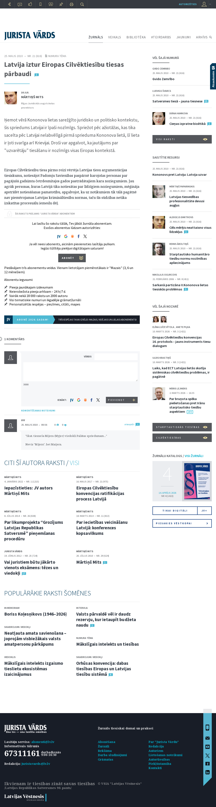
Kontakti (155, 768)
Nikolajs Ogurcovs (164, 274)
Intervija (82, 607)
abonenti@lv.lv (42, 742)
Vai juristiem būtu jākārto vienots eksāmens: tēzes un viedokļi (31, 567)
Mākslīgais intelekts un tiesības (107, 644)
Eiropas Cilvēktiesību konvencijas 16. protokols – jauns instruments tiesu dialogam (181, 341)
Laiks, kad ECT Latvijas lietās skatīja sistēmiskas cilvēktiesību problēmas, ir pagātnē (181, 372)
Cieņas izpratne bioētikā (187, 123)
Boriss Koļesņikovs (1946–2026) (35, 614)
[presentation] (117, 388)
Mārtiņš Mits (32, 97)
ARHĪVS (202, 37)
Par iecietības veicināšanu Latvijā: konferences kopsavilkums (102, 527)
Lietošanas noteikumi (165, 755)
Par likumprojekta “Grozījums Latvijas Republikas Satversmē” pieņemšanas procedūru (33, 530)
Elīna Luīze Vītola (163, 327)
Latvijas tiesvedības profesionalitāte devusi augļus (186, 201)
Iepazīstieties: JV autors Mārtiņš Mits (28, 490)
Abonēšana (106, 742)
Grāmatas (106, 759)
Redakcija (156, 746)
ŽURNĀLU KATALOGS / (177, 456)
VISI (74, 463)
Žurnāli (103, 746)
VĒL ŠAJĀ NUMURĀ (165, 58)
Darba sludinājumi (112, 755)
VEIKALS (114, 37)
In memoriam (11, 607)
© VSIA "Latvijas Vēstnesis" (120, 784)
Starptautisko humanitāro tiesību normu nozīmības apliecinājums (189, 258)
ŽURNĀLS (96, 37)
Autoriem (155, 751)
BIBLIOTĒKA (136, 37)
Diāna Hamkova (178, 113)
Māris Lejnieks (178, 388)
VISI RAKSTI (182, 139)
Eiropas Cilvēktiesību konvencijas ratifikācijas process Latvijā (100, 493)
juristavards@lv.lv (36, 764)
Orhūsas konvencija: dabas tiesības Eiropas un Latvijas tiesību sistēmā (103, 668)
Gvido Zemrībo (163, 79)
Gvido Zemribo (161, 68)
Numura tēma (57, 56)
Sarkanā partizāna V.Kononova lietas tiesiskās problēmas (180, 287)
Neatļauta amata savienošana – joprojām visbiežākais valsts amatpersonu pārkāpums (35, 638)
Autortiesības (159, 759)
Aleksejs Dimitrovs (181, 217)
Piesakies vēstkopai (182, 523)
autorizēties (188, 4)
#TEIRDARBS (161, 37)
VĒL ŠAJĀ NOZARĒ (165, 306)
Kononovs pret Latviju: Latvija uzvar (179, 174)
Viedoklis (10, 657)
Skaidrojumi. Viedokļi (17, 627)
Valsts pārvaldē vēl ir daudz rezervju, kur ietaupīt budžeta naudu (106, 619)
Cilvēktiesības (182, 437)
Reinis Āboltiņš (178, 243)
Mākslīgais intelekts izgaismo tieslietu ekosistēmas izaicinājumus (33, 668)
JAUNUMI (183, 37)
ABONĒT (68, 257)
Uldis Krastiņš (161, 357)
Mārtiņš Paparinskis (182, 186)
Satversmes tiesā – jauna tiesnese (177, 101)
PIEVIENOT (116, 400)
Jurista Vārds (13, 551)
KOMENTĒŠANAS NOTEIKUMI (38, 410)
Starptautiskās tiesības (182, 427)
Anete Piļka (183, 327)
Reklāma (105, 751)
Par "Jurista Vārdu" (163, 742)
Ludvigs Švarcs (161, 90)
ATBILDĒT (129, 424)
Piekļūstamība (160, 764)
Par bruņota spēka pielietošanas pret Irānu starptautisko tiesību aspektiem (187, 405)
